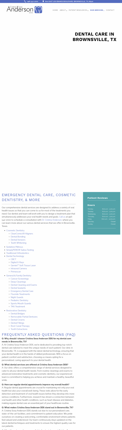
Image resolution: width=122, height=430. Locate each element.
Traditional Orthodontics (17, 253)
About (63, 10)
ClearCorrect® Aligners (22, 233)
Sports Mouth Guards (21, 303)
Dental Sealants (18, 288)
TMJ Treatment (18, 306)
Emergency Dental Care (22, 291)
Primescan (16, 271)
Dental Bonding (18, 236)
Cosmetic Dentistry (15, 230)
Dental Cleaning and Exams (24, 285)
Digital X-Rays (17, 262)
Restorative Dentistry (16, 310)
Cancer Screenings (20, 279)
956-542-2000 (31, 1)
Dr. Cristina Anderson (52, 220)
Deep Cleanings (18, 282)
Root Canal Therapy (20, 326)
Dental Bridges (18, 313)
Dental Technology (15, 256)
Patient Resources (78, 10)
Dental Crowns (18, 320)
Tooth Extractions (19, 329)
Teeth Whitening (18, 243)
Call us (62, 217)
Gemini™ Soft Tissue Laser (23, 265)
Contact (110, 10)
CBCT (13, 259)
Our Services (96, 10)
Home (55, 10)
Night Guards (17, 297)
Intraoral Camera (19, 268)
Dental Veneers (18, 240)
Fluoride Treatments (20, 294)
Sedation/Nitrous (14, 247)
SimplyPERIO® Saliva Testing (20, 250)
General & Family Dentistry (18, 275)
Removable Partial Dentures (24, 317)
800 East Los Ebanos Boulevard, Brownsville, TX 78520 (68, 1)
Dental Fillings (17, 323)
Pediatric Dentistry (19, 300)
